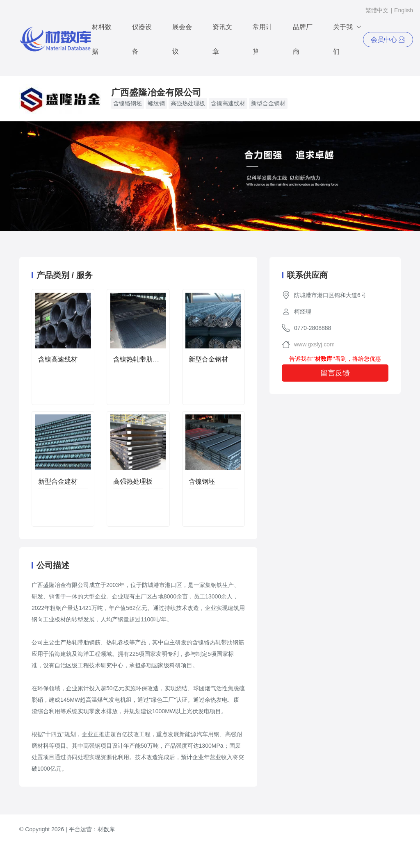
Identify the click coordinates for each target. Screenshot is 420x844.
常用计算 (262, 39)
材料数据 (102, 39)
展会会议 (182, 39)
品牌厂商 (303, 39)
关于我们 (347, 35)
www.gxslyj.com (314, 344)
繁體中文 (376, 10)
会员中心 (388, 39)
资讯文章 (222, 39)
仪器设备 (142, 39)
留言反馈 (335, 373)
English (403, 10)
